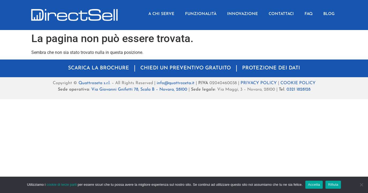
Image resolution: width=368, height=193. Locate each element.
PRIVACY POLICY (259, 83)
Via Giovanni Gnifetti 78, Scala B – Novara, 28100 (139, 89)
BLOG (329, 14)
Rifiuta (333, 185)
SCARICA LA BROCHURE (98, 68)
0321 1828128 (298, 89)
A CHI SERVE (161, 14)
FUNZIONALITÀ (200, 14)
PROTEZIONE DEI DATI (271, 68)
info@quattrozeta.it (175, 83)
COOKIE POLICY (298, 83)
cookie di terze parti (62, 185)
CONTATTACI (281, 14)
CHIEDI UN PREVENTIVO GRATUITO (185, 68)
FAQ (309, 14)
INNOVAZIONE (242, 14)
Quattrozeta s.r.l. (94, 83)
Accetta (314, 185)
